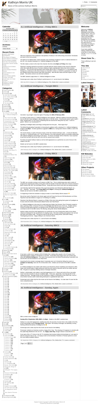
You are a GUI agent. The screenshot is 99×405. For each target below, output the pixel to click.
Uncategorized (8, 395)
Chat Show (7, 334)
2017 (5, 304)
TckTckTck (7, 101)
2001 (5, 279)
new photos (44, 55)
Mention (6, 219)
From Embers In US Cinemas (89, 146)
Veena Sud (7, 266)
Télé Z (6, 245)
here (53, 76)
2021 (5, 309)
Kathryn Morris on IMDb (88, 159)
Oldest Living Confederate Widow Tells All (10, 155)
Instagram (7, 329)
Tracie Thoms (8, 265)
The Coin (6, 178)
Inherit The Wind (8, 142)
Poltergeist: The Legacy (10, 370)
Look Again (85, 161)
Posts (86, 2)
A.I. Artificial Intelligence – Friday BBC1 (39, 27)
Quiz (5, 203)
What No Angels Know (10, 195)
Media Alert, (58, 340)
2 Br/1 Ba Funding (9, 95)
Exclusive (6, 108)
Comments (94, 2)
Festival (6, 319)
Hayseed (6, 135)
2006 (5, 288)
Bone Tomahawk (8, 124)
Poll (5, 270)
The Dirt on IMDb (87, 171)
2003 (5, 283)
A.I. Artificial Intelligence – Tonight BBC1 (39, 86)
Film (5, 111)
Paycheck (7, 159)
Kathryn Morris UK (20, 2)
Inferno (6, 140)
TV (4, 332)
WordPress (49, 403)
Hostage (6, 138)
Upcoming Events (8, 397)
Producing (6, 271)
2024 (5, 314)
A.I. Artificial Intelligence (10, 114)
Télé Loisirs (7, 239)
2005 (5, 286)
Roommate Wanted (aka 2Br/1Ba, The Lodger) (10, 169)
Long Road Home (9, 145)
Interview (6, 214)
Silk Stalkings (8, 382)
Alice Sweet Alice (9, 117)
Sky (5, 384)
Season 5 (7, 345)
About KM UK (86, 68)
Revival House (8, 275)
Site (5, 324)
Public (6, 234)
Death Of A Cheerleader (10, 129)
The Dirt (6, 182)
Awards (6, 316)
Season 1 (7, 339)
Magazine (6, 221)
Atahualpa (56, 403)
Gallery (67, 79)
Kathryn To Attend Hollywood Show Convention (8, 83)
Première (6, 320)
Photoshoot (7, 268)
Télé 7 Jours (7, 237)
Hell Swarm (7, 137)
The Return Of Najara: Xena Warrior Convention (10, 58)
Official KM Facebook (88, 162)
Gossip (6, 217)
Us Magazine (8, 248)
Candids (6, 317)
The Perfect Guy (8, 185)
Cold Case (7, 335)
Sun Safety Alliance (9, 97)
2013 (5, 299)
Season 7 (7, 348)
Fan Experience (8, 109)
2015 (5, 302)
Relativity (6, 376)
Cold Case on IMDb (87, 156)
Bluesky (84, 72)
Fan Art (6, 207)
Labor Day (25, 331)
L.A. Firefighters (8, 363)
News (5, 252)
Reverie (6, 378)
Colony (6, 352)
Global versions (9, 337)
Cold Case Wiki (86, 157)
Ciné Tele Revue (8, 224)
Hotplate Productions (10, 273)
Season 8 (7, 350)
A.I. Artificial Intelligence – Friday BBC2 (39, 153)
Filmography (85, 71)
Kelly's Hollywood (9, 143)
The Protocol (7, 188)
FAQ (83, 77)
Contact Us (85, 76)
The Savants (7, 103)
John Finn (7, 260)
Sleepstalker (7, 173)
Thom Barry (7, 263)
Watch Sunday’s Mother (88, 176)
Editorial (6, 106)
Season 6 (7, 347)
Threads (84, 74)
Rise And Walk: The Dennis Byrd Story (9, 166)
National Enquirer (9, 232)
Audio (6, 206)
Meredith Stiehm (8, 261)
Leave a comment (64, 82)
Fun (5, 199)
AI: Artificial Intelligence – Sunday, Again (39, 288)
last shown (32, 197)
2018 (5, 306)
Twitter (6, 330)
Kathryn (6, 216)
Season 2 (7, 340)
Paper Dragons (8, 158)
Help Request (7, 212)
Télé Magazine (8, 240)
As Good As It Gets (9, 119)
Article (5, 92)
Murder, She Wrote (9, 365)
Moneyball (7, 148)
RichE (84, 140)
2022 (5, 311)
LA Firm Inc (7, 230)
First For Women (9, 229)
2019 (5, 307)
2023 (5, 312)
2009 (5, 293)
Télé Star (6, 244)
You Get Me (7, 198)
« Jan (6, 41)
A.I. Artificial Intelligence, (42, 82)
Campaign (6, 93)
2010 (5, 294)
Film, (50, 82)
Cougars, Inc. (8, 127)
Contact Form (89, 53)
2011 (5, 296)
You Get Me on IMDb (88, 174)
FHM (5, 227)
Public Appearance (9, 276)
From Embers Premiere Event (88, 140)
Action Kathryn (8, 90)
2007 (5, 289)
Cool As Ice (7, 125)
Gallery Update (8, 204)
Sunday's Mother (9, 177)
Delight (6, 225)
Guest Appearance (9, 358)
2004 (5, 284)
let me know (64, 334)
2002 (5, 281)
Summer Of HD (8, 209)
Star (5, 235)
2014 (5, 301)
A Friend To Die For (9, 113)
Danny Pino (7, 256)
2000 (5, 278)
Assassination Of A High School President (10, 121)
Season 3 (7, 342)
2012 (5, 298)
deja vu (35, 316)
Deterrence (7, 132)
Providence (7, 374)
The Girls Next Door (9, 387)
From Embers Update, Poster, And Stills (10, 76)
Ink (5, 360)
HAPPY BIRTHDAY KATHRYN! (9, 54)
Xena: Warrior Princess (10, 392)
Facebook (7, 327)
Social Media (7, 325)
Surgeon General (9, 386)
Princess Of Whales (9, 373)
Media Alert (7, 250)
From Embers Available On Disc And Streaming (10, 61)
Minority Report (8, 147)
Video (6, 211)
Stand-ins (7, 175)
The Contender (8, 180)
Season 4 (7, 343)
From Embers (8, 133)
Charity (6, 105)
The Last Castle (8, 183)
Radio (5, 322)
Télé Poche (7, 242)
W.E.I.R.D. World (9, 193)
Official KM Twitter (87, 164)
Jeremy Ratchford (9, 258)
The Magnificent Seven (10, 389)
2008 (5, 291)
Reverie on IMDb (87, 172)
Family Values (8, 357)
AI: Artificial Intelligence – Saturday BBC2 (40, 225)
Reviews (6, 164)
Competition (7, 201)
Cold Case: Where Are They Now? (88, 115)
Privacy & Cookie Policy (88, 79)
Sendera (6, 381)
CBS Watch (7, 222)
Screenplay (7, 172)
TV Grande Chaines (9, 247)
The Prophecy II (8, 186)
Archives (4, 46)
